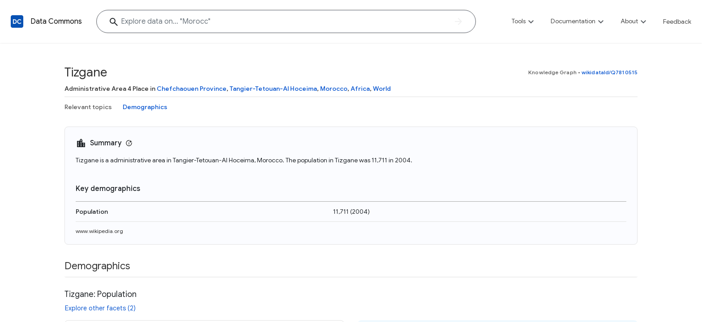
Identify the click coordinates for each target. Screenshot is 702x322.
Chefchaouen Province (192, 89)
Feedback (677, 21)
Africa (360, 89)
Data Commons (56, 21)
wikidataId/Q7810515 (610, 72)
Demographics (145, 107)
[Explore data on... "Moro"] (286, 21)
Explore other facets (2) (100, 308)
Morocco (333, 89)
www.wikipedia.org (99, 231)
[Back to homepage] (17, 21)
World (382, 89)
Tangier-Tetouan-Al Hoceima (273, 89)
